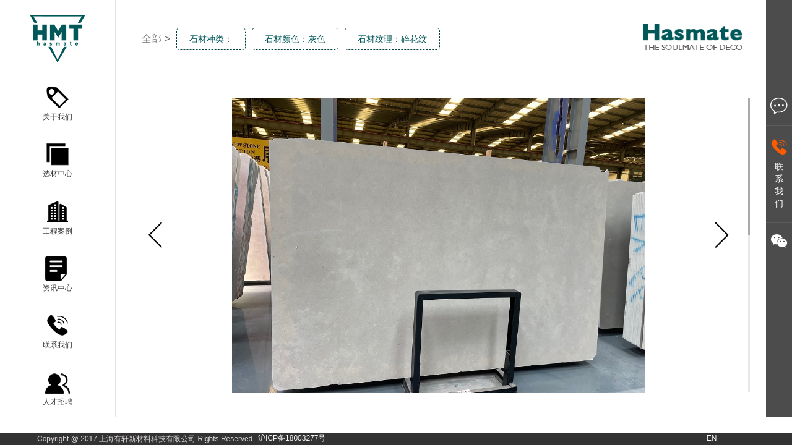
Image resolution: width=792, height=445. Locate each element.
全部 (151, 38)
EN (712, 438)
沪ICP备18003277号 (291, 438)
